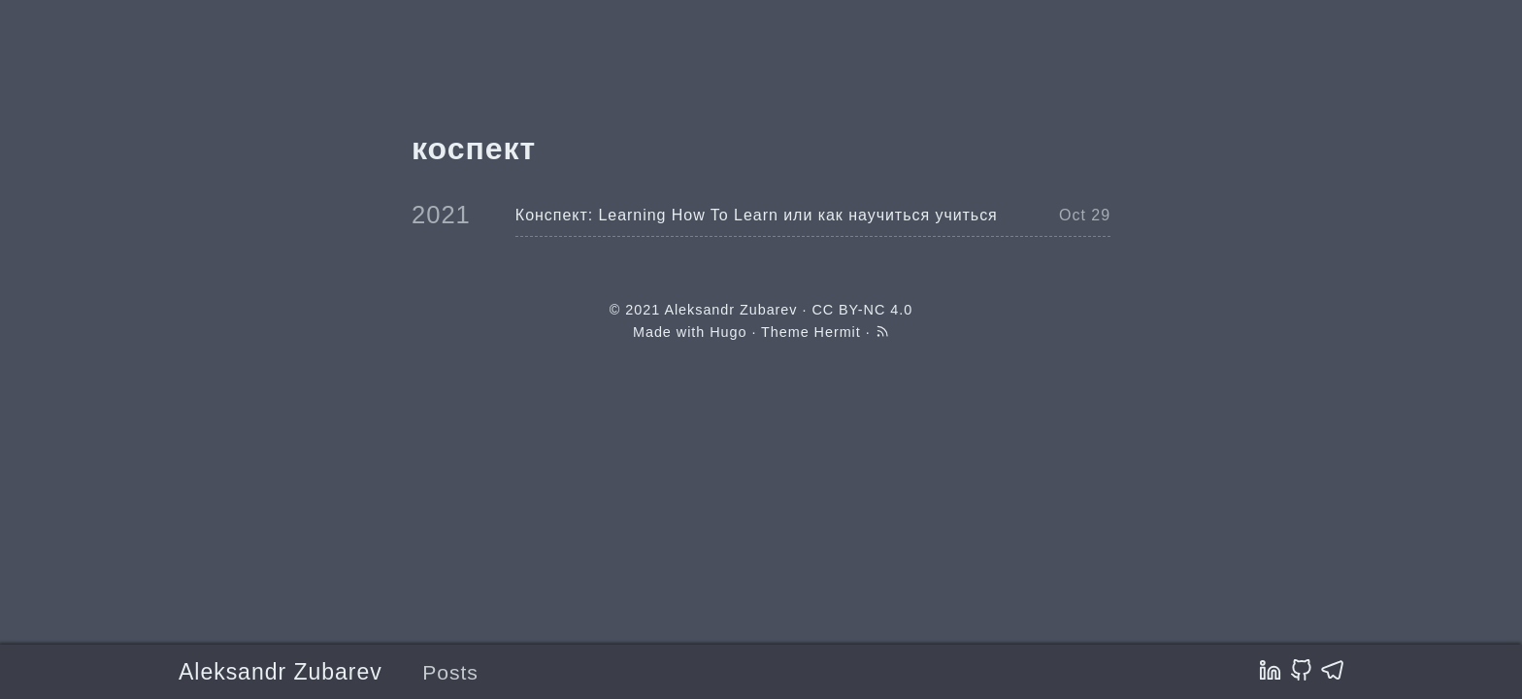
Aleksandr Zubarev (280, 671)
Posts (450, 672)
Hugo (728, 332)
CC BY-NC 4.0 (861, 309)
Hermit (837, 332)
